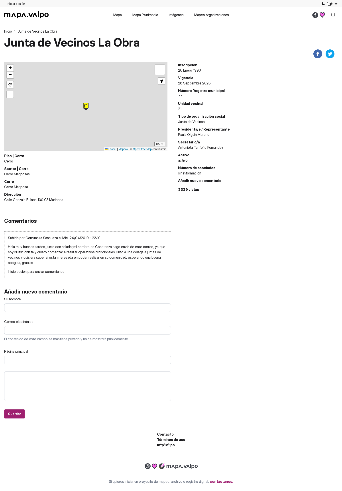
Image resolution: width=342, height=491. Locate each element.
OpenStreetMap (142, 149)
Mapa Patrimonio (145, 15)
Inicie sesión (17, 271)
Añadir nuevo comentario (199, 180)
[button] (86, 106)
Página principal (16, 351)
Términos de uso (171, 439)
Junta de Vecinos (191, 121)
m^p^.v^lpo (166, 445)
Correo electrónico (18, 321)
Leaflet (110, 149)
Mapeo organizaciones (211, 15)
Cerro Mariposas (17, 174)
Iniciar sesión (16, 4)
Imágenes (176, 15)
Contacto (165, 434)
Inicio (8, 31)
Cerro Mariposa (16, 187)
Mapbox (123, 149)
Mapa (117, 15)
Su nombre (12, 299)
